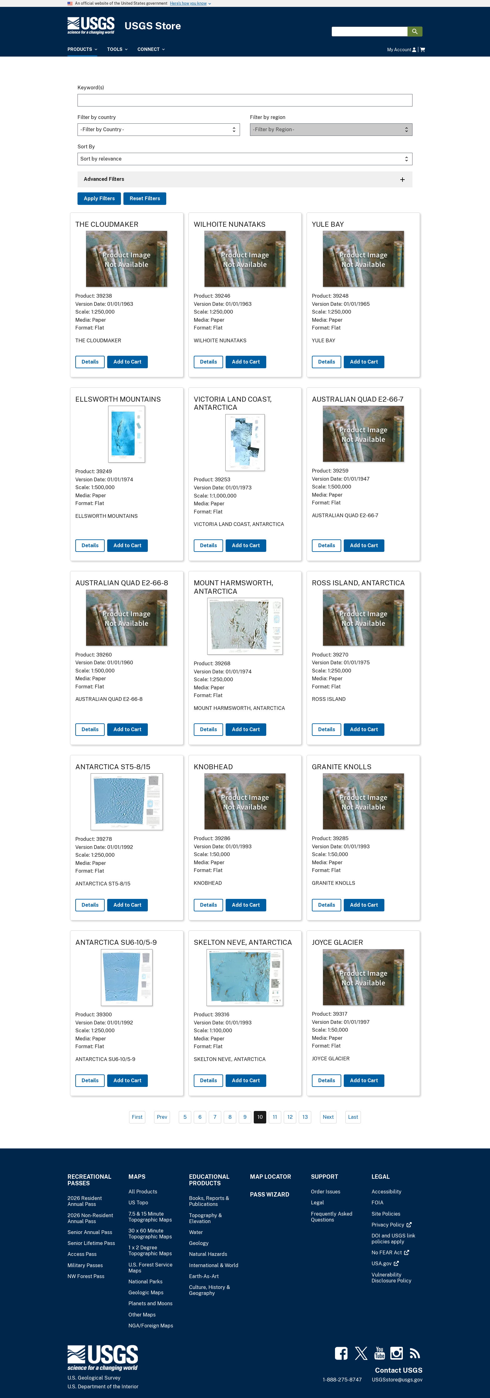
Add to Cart (127, 362)
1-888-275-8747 (342, 1380)
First (137, 1117)
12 (290, 1117)
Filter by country (97, 117)
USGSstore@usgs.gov (397, 1380)
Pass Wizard (269, 1194)
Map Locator (270, 1176)
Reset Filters (145, 198)
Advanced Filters (104, 179)
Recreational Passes (89, 1180)
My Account (401, 49)
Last (353, 1117)
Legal (381, 1176)
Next (328, 1117)
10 (260, 1117)
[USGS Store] (245, 26)
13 (305, 1117)
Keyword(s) (91, 88)
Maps (136, 1176)
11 (275, 1117)
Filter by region (267, 117)
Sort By (86, 147)
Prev (162, 1117)
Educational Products (209, 1180)
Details (90, 362)
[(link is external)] (389, 1225)
